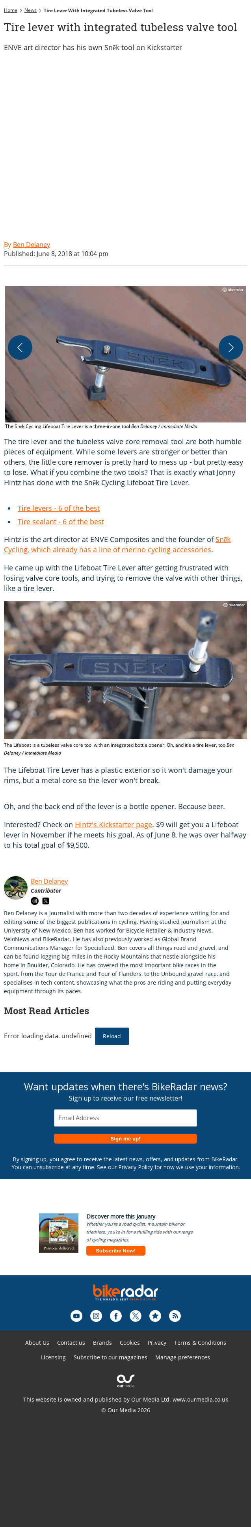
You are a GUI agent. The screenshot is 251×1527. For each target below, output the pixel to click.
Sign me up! (125, 1139)
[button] (125, 358)
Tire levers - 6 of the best (59, 508)
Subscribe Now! (116, 1251)
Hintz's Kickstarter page (113, 824)
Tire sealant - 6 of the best (61, 521)
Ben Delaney (49, 881)
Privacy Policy (135, 1167)
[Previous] (20, 347)
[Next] (231, 347)
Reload (112, 1036)
